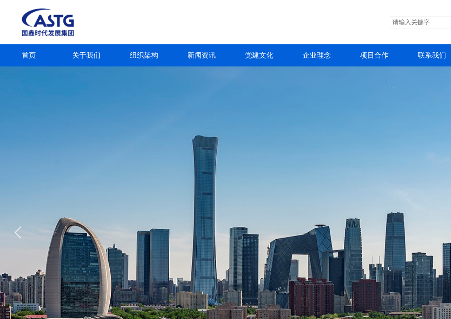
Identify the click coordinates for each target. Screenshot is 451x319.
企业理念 (317, 55)
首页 (29, 55)
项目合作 (374, 55)
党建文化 (259, 55)
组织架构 (144, 55)
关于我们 (86, 55)
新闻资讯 (201, 55)
